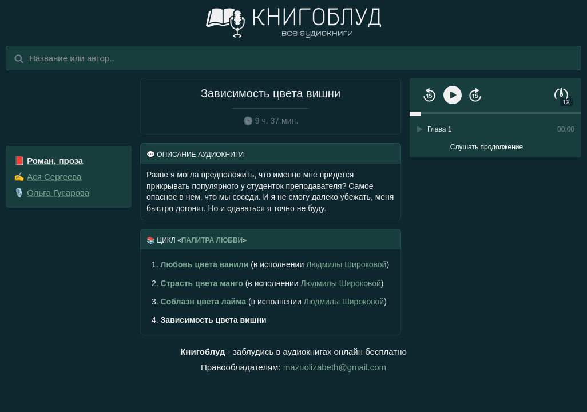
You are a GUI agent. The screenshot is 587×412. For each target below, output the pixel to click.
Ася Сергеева (54, 176)
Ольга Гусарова (58, 192)
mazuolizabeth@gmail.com (334, 367)
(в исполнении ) (270, 264)
